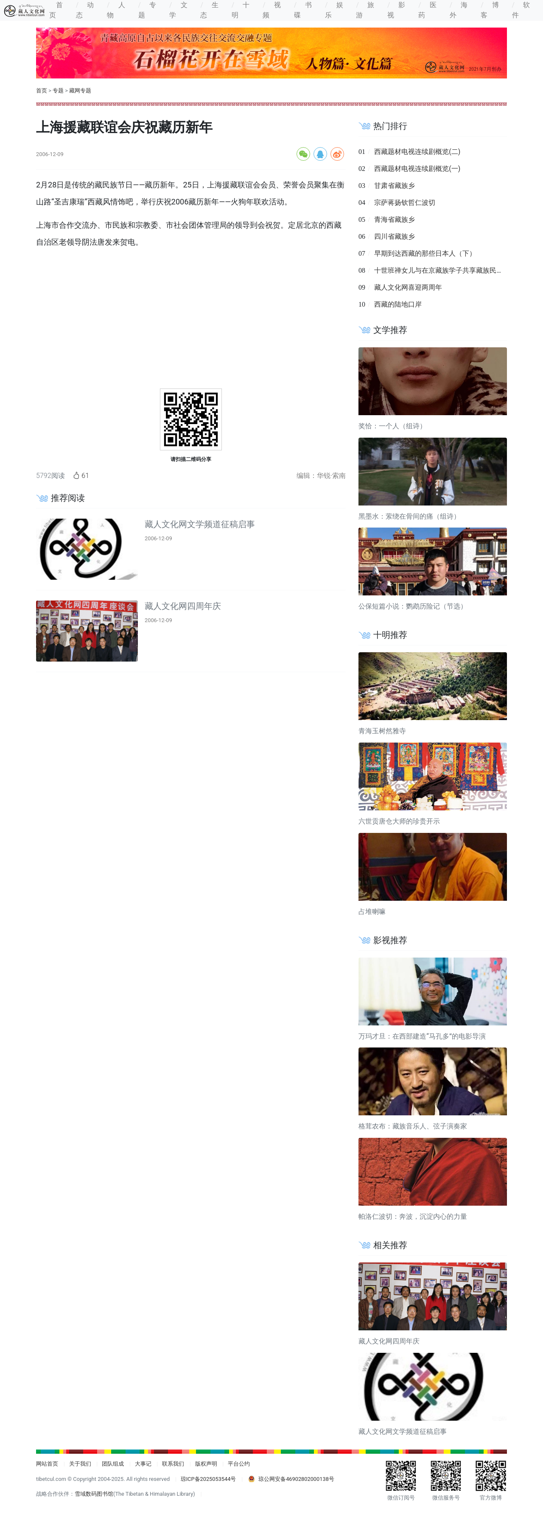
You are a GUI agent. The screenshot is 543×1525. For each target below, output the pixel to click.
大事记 (143, 1464)
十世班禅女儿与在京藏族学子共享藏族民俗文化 (445, 270)
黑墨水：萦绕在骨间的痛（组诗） (409, 516)
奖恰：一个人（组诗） (392, 426)
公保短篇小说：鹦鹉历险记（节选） (412, 606)
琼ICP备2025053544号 (208, 1479)
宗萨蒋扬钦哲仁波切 (404, 202)
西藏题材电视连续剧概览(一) (417, 169)
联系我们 (173, 1464)
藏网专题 (80, 90)
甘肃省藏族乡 (394, 186)
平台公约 (239, 1464)
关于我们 (80, 1464)
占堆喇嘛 (372, 912)
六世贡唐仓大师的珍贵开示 (399, 821)
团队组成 (113, 1464)
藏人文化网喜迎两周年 (408, 287)
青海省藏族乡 (394, 219)
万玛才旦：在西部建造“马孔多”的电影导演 (422, 1036)
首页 (41, 90)
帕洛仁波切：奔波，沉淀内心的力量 (412, 1216)
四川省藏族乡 (394, 236)
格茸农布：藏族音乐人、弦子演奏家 (412, 1126)
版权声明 (206, 1464)
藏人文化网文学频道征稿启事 (200, 524)
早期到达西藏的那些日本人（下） (425, 253)
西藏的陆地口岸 (398, 304)
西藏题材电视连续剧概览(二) (417, 152)
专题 (58, 90)
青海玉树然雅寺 (382, 731)
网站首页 (47, 1464)
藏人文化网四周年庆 (183, 606)
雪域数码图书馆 (94, 1494)
